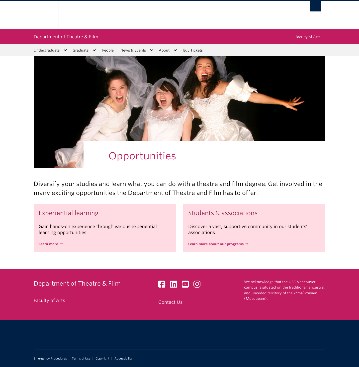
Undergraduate (47, 50)
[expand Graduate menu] (94, 50)
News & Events (133, 50)
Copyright (102, 358)
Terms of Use (81, 358)
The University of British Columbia (44, 15)
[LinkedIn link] (175, 285)
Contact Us (170, 302)
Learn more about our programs (216, 244)
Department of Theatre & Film (66, 36)
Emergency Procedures (50, 358)
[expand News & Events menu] (151, 50)
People (108, 50)
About (164, 50)
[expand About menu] (175, 50)
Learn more (48, 244)
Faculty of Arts (308, 37)
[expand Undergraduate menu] (65, 50)
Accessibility (123, 358)
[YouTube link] (187, 285)
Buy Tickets (193, 50)
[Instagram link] (198, 285)
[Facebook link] (163, 285)
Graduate (81, 50)
